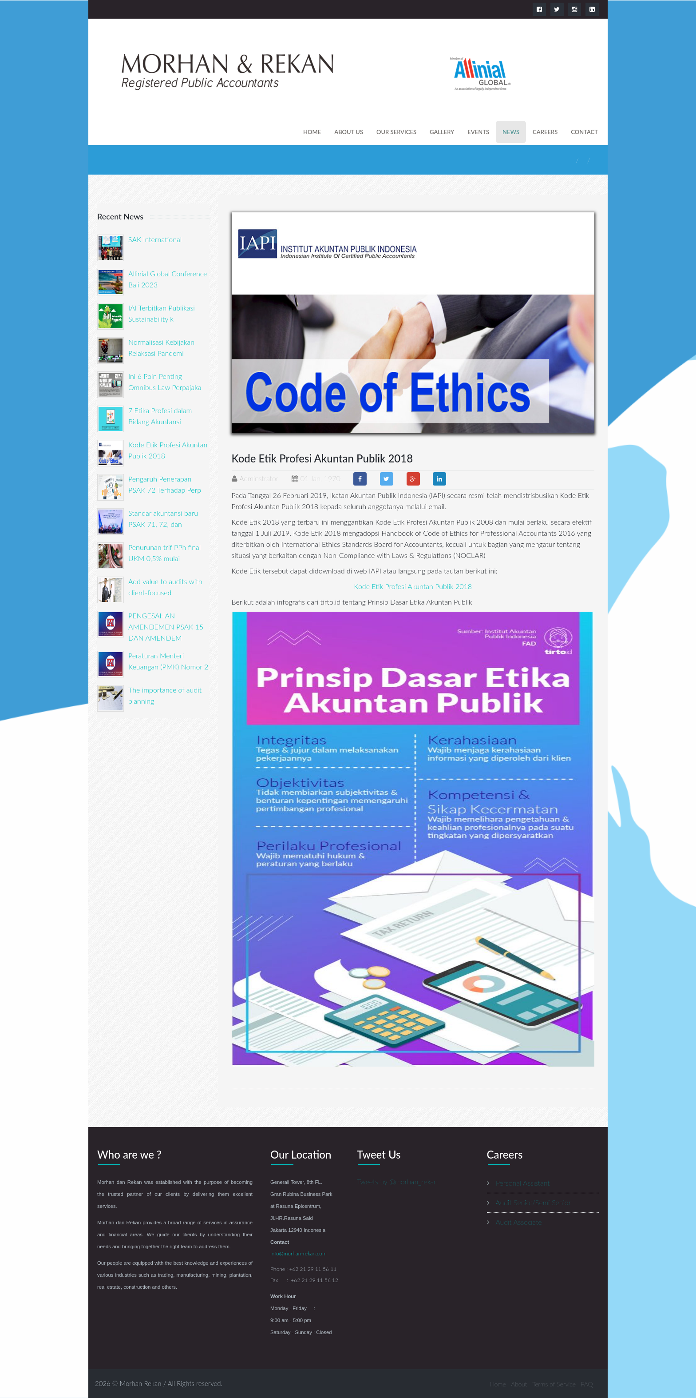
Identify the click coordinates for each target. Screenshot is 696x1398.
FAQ (587, 1384)
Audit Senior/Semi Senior (533, 1202)
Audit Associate (519, 1222)
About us (348, 131)
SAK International (155, 239)
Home (312, 131)
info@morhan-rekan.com (298, 1253)
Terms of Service (554, 1384)
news (510, 131)
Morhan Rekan (141, 1383)
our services (396, 131)
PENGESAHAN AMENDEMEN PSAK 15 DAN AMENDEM (165, 626)
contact (584, 131)
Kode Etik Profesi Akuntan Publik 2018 (413, 586)
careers (545, 131)
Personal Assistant (523, 1183)
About (519, 1384)
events (478, 131)
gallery (442, 131)
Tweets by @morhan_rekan (397, 1181)
